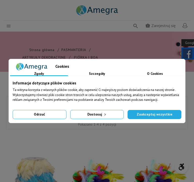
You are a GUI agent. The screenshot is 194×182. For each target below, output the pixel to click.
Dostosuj (97, 114)
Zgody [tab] (39, 74)
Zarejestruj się (160, 25)
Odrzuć (39, 114)
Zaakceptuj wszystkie (155, 114)
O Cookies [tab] (155, 74)
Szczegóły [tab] (97, 74)
